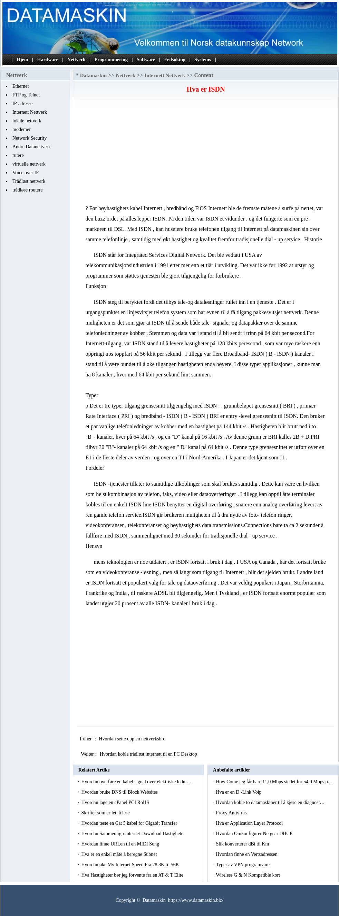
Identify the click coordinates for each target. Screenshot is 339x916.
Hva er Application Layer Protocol (250, 823)
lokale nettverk (26, 120)
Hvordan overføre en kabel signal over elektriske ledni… (136, 781)
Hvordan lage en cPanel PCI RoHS (115, 802)
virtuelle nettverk (29, 164)
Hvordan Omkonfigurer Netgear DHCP (254, 833)
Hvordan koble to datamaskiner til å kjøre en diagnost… (270, 802)
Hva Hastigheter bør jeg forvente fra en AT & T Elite (132, 875)
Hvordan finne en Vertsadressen (247, 854)
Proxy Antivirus (232, 812)
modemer (21, 129)
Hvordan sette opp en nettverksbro (132, 738)
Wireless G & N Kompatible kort (248, 875)
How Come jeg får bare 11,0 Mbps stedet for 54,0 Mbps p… (274, 781)
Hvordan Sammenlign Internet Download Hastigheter (133, 833)
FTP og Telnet (26, 94)
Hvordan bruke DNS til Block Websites (120, 792)
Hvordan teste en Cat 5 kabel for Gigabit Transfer (129, 823)
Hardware (47, 59)
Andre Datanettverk (31, 146)
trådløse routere (27, 190)
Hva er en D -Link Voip (239, 792)
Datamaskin (93, 75)
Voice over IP (25, 172)
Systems (202, 59)
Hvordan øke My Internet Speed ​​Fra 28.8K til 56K (130, 864)
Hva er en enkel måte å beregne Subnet (119, 854)
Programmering (111, 59)
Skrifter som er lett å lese (106, 812)
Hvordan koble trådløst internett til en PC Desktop (149, 754)
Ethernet (20, 86)
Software (146, 59)
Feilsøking (174, 59)
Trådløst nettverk (29, 181)
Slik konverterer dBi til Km (243, 844)
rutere (18, 155)
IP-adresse (22, 103)
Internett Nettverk (29, 112)
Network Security (29, 138)
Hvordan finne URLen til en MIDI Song (120, 844)
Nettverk (76, 59)
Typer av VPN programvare (243, 864)
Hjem (22, 59)
